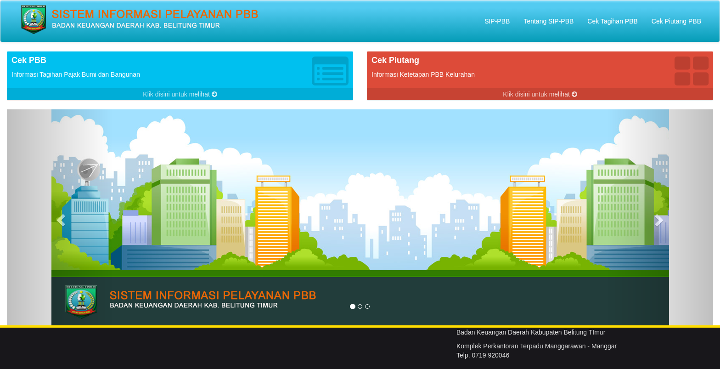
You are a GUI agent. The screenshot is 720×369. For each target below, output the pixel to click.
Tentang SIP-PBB (548, 21)
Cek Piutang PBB (676, 21)
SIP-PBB (497, 21)
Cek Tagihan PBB (612, 21)
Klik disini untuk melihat (180, 94)
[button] (60, 217)
